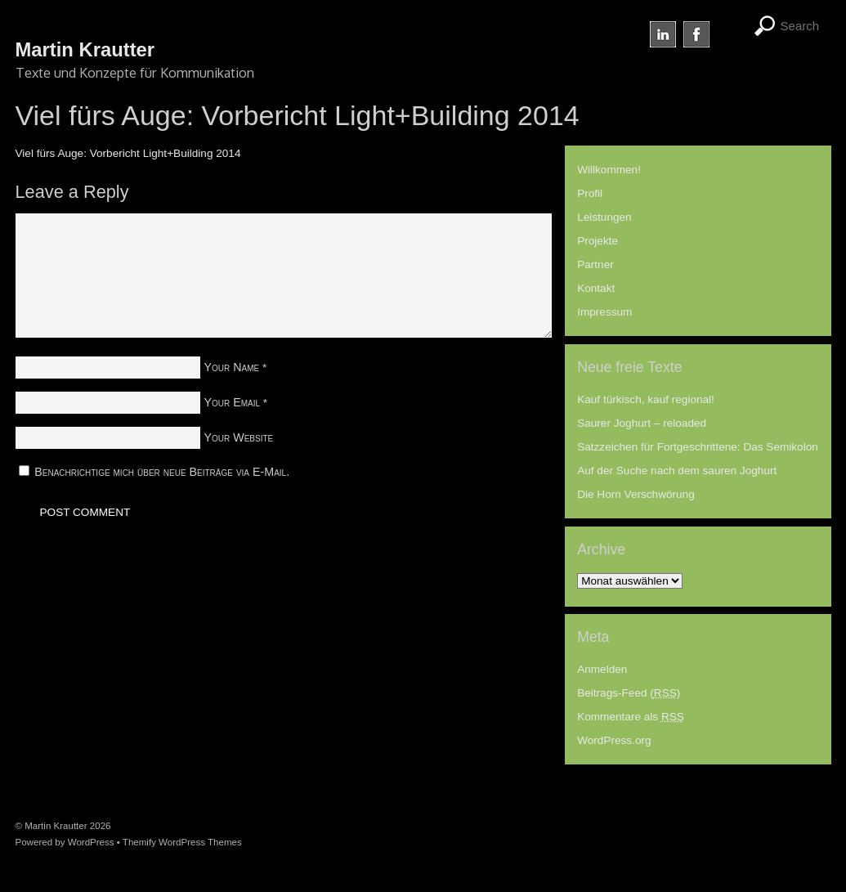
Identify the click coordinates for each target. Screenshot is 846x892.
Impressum (604, 312)
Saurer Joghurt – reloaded (641, 423)
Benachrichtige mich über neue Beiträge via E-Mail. (161, 471)
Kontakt (596, 288)
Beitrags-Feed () (628, 693)
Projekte (597, 241)
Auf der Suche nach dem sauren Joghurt (677, 470)
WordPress (91, 842)
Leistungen (604, 217)
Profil (589, 193)
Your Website (239, 437)
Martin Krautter (56, 826)
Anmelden (602, 669)
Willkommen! (609, 170)
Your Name (232, 367)
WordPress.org (614, 740)
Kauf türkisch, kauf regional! (645, 399)
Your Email (232, 402)
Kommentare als (630, 716)
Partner (595, 264)
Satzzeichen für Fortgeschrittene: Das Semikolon (697, 447)
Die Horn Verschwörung (636, 494)
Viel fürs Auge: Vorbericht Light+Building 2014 (128, 153)
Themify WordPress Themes (182, 842)
